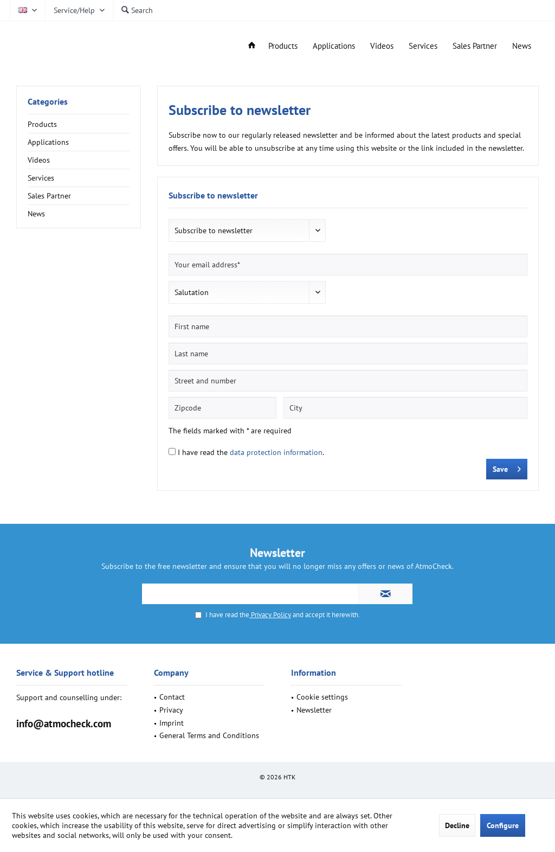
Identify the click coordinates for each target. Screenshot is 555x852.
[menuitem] (79, 10)
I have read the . (251, 452)
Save (507, 467)
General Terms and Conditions (209, 735)
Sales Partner (49, 196)
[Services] (423, 46)
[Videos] (382, 46)
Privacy (171, 710)
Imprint (171, 723)
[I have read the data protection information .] (172, 451)
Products (42, 124)
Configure (503, 825)
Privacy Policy (270, 614)
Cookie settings (322, 697)
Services (41, 178)
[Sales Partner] (475, 46)
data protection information (276, 452)
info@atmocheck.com (63, 723)
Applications (48, 142)
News (36, 214)
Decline (457, 825)
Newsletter (314, 710)
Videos (39, 160)
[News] (522, 46)
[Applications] (334, 46)
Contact (172, 697)
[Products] (283, 46)
